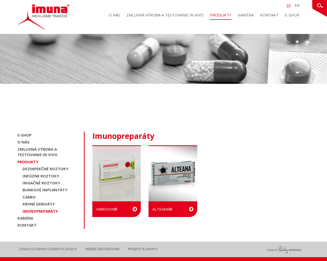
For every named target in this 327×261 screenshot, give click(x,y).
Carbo (29, 197)
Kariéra (246, 14)
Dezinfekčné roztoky (45, 168)
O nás (114, 14)
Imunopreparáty (40, 211)
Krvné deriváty (39, 203)
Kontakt (269, 14)
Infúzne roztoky (41, 175)
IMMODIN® (116, 209)
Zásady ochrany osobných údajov (48, 249)
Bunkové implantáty (45, 189)
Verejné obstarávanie (102, 249)
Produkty (220, 14)
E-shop (292, 14)
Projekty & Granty (143, 249)
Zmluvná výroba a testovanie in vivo (165, 14)
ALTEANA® (172, 209)
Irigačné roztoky (41, 182)
